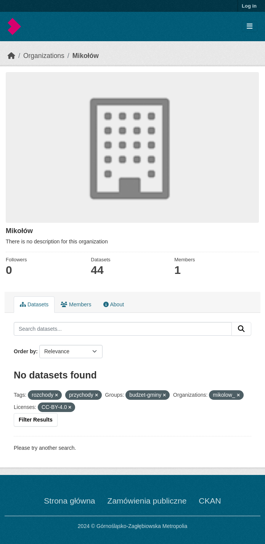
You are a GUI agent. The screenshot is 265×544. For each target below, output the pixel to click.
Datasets (34, 304)
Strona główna (69, 500)
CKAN (210, 500)
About (113, 304)
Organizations (43, 56)
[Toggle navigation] (249, 26)
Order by (25, 351)
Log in (249, 6)
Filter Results (36, 420)
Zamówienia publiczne (147, 500)
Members (76, 304)
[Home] (11, 56)
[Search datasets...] (123, 329)
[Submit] (241, 329)
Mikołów (85, 56)
